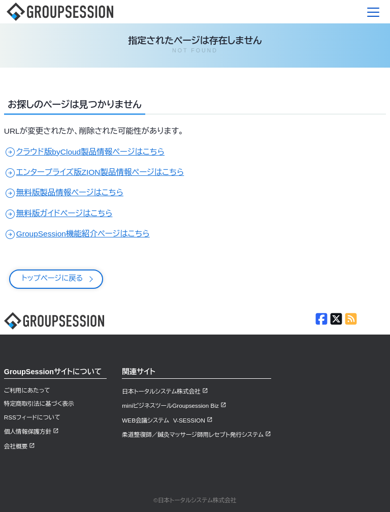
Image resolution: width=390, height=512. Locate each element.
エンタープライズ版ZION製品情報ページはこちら (94, 172)
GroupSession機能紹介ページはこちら (77, 233)
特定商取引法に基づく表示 (39, 403)
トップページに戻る (52, 278)
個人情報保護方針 (28, 431)
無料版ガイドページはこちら (58, 213)
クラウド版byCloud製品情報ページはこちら (84, 151)
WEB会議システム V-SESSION (163, 420)
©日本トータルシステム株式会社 (194, 500)
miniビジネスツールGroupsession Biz (170, 405)
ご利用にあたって (27, 390)
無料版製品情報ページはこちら (63, 192)
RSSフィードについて (32, 417)
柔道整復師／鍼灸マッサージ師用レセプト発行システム (193, 434)
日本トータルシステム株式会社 (161, 391)
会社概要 (16, 446)
